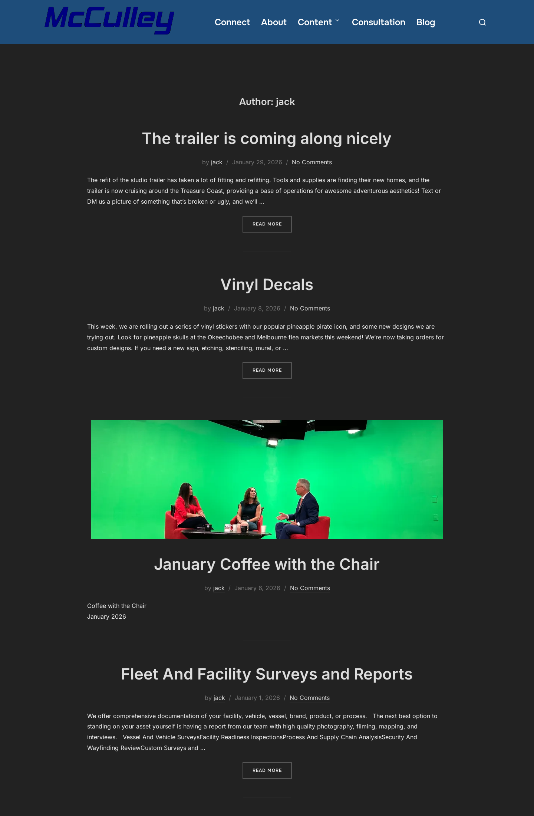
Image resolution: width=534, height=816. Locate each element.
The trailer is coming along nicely (267, 150)
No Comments (312, 174)
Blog (425, 22)
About (274, 22)
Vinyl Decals (266, 296)
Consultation (378, 22)
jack (216, 174)
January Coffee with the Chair (267, 576)
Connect (232, 22)
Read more (272, 235)
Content (319, 22)
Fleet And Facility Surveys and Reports (267, 686)
